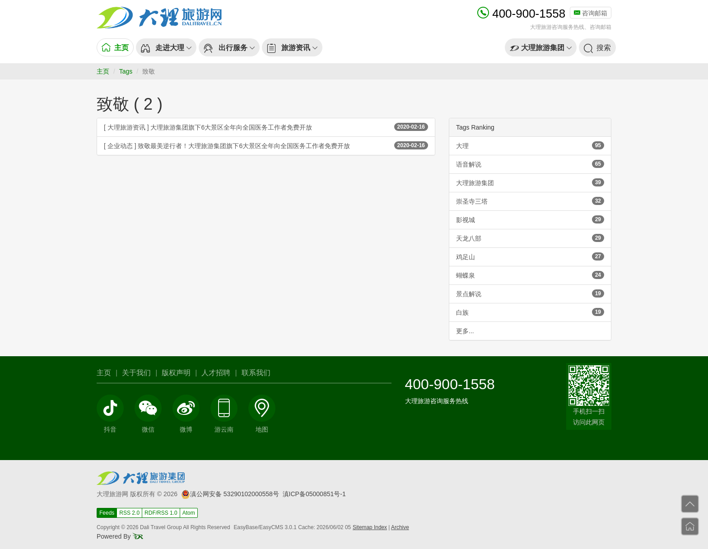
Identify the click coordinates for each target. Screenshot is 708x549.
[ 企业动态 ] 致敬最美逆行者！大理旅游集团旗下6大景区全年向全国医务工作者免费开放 (266, 145)
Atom (188, 513)
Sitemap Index (370, 527)
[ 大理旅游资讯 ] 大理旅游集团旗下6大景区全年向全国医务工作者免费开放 (266, 127)
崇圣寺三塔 (530, 201)
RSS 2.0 (129, 513)
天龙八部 (530, 238)
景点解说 (530, 293)
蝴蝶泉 (530, 275)
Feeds (106, 513)
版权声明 (176, 373)
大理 (530, 145)
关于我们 (136, 373)
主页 (103, 71)
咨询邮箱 (590, 13)
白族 (530, 312)
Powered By (120, 536)
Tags (126, 71)
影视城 (530, 219)
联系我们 (256, 373)
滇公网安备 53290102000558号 (230, 494)
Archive (400, 527)
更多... (465, 331)
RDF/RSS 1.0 (160, 513)
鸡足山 (530, 256)
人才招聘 (215, 373)
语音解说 (530, 164)
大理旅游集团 (530, 182)
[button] (166, 47)
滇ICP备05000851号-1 (314, 494)
